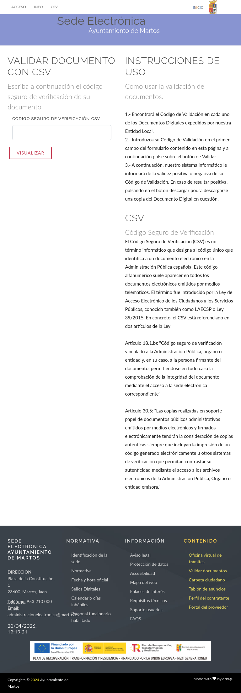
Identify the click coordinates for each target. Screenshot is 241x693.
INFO (38, 6)
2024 (34, 679)
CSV (54, 6)
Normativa (81, 570)
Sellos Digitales (85, 588)
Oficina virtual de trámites (205, 558)
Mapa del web (143, 582)
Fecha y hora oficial (89, 579)
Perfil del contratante (209, 598)
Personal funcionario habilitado (91, 617)
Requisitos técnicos (148, 600)
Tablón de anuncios (207, 588)
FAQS (135, 618)
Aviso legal (140, 555)
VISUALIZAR (30, 152)
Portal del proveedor (208, 607)
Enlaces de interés (147, 591)
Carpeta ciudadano (207, 579)
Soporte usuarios (146, 609)
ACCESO (18, 6)
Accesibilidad (142, 573)
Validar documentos (208, 570)
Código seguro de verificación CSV (56, 118)
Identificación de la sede (89, 558)
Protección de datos (149, 564)
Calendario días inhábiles (86, 601)
